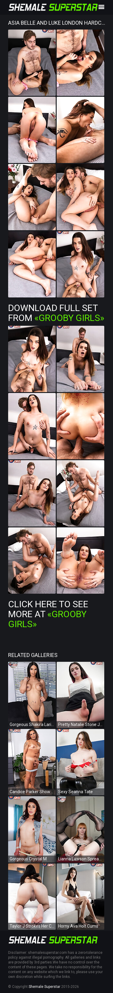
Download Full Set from (56, 313)
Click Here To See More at (48, 614)
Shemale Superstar (44, 987)
